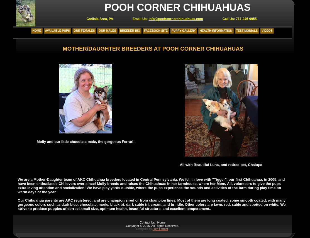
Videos (267, 30)
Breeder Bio (130, 30)
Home (37, 30)
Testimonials (247, 30)
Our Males (107, 30)
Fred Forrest (160, 228)
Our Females (84, 30)
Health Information (216, 30)
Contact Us (147, 222)
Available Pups (57, 30)
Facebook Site (156, 30)
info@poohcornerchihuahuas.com (176, 19)
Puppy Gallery (184, 30)
